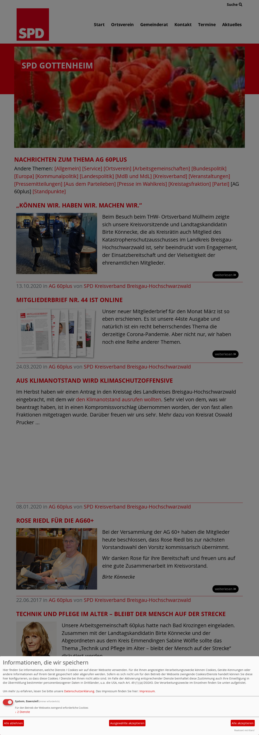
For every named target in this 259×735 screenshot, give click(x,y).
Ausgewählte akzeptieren (127, 723)
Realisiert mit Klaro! (244, 730)
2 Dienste (22, 712)
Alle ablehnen (13, 723)
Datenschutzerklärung (79, 691)
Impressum (147, 691)
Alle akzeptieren (243, 723)
